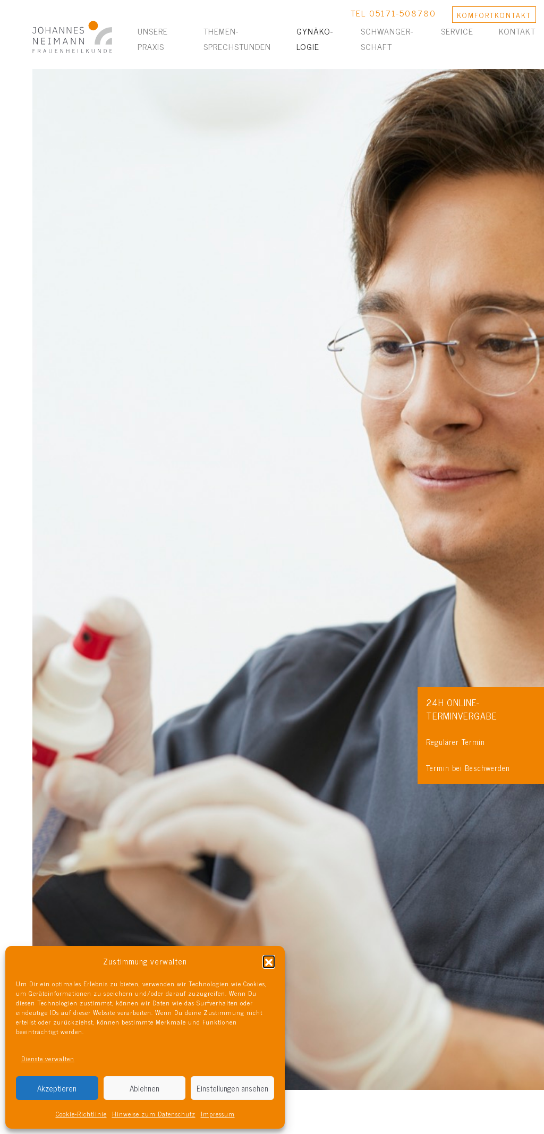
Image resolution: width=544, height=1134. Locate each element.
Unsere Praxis (153, 38)
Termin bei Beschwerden (468, 767)
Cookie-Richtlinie (81, 1113)
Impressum (218, 1113)
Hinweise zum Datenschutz (154, 1113)
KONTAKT (494, 15)
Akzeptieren (56, 1088)
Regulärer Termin (455, 741)
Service (457, 31)
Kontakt (517, 31)
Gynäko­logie (314, 38)
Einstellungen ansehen (232, 1088)
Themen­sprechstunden (237, 38)
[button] (269, 961)
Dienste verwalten (47, 1058)
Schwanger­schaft (387, 38)
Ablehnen (144, 1088)
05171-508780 (402, 13)
